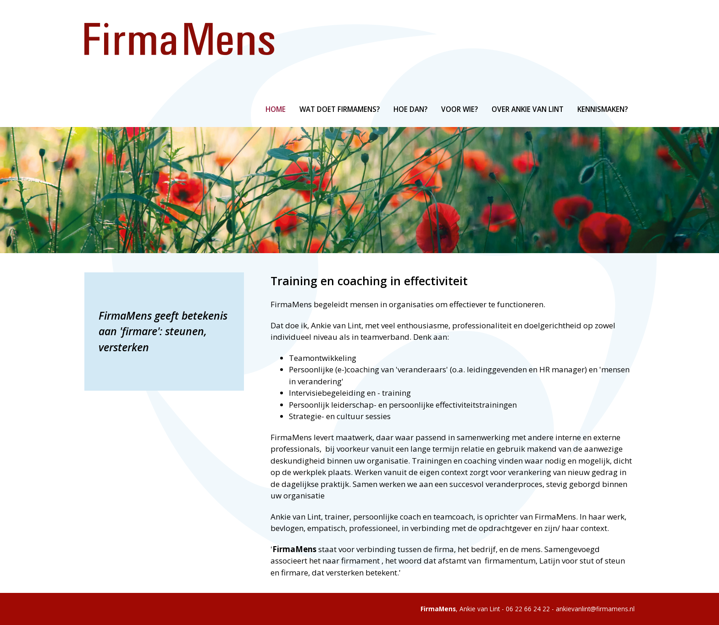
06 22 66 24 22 (528, 608)
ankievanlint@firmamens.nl (595, 608)
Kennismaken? (602, 109)
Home (275, 109)
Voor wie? (459, 109)
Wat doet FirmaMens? (339, 109)
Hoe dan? (410, 109)
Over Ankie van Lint (528, 109)
